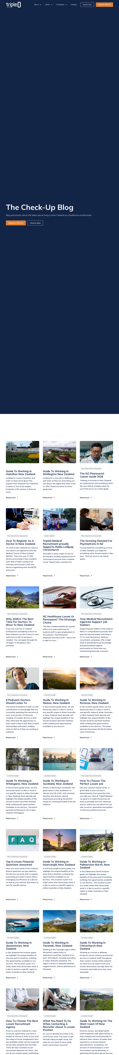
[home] (13, 5)
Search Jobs (87, 4)
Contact (74, 4)
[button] (37, 5)
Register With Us (104, 4)
